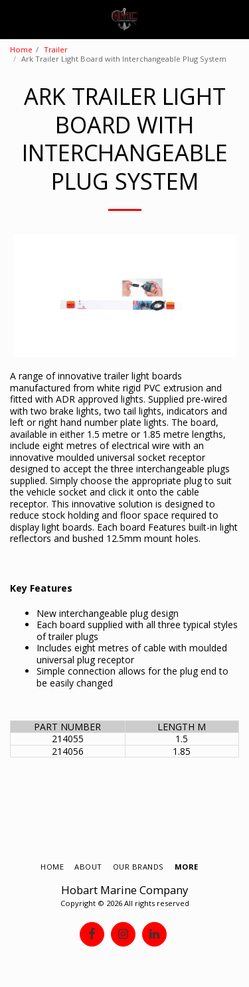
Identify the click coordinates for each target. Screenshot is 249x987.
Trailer (56, 49)
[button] (14, 19)
